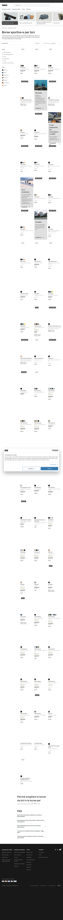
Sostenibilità (29, 857)
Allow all (49, 468)
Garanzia (16, 857)
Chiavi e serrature (17, 854)
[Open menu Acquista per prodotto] (7, 9)
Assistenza (16, 866)
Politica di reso (5, 857)
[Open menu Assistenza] (29, 9)
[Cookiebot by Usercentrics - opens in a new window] (52, 450)
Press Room (29, 862)
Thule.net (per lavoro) (31, 859)
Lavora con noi (29, 854)
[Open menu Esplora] (24, 9)
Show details (53, 464)
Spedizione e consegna (6, 852)
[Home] (8, 5)
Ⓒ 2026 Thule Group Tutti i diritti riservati (10, 885)
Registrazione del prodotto (19, 863)
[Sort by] (56, 43)
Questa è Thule (29, 852)
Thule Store (29, 867)
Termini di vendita (5, 854)
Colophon (28, 869)
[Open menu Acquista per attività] (17, 9)
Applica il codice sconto (43, 857)
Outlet (40, 854)
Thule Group (29, 864)
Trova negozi (41, 852)
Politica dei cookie (44, 885)
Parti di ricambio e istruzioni (19, 852)
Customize (31, 468)
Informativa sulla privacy (34, 885)
